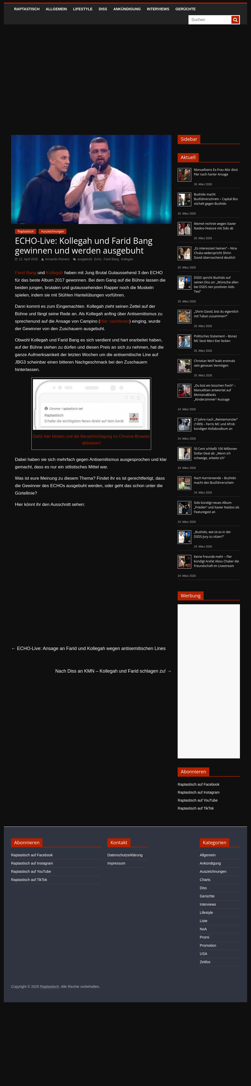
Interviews (158, 9)
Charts (205, 880)
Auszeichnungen (52, 231)
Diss (103, 9)
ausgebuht (84, 259)
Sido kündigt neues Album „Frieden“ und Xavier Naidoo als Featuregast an (216, 507)
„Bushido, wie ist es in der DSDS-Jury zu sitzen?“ (212, 534)
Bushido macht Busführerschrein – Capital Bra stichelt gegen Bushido (216, 199)
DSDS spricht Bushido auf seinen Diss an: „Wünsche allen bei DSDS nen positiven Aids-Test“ (216, 284)
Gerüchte (186, 9)
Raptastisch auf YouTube (198, 800)
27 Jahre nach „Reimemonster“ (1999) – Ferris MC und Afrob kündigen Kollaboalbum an (216, 424)
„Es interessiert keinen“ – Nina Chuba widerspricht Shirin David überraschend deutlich (215, 253)
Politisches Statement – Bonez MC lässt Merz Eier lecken (215, 338)
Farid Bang (111, 259)
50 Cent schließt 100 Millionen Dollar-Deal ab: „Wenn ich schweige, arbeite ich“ (215, 453)
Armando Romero (57, 259)
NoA (203, 929)
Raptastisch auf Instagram (199, 792)
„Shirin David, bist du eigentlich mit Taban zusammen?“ (216, 313)
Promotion (208, 945)
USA (203, 954)
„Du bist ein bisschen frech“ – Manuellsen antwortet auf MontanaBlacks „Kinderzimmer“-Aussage (215, 392)
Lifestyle (82, 9)
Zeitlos (205, 962)
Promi (204, 937)
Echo (97, 259)
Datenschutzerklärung (124, 855)
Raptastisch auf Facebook (198, 784)
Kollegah (127, 259)
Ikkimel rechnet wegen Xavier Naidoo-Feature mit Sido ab (215, 225)
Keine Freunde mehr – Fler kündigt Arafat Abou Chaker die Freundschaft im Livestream (216, 561)
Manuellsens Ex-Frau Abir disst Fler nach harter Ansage (216, 172)
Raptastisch (27, 9)
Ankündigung (127, 9)
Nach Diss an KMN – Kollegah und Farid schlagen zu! (113, 671)
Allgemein (56, 9)
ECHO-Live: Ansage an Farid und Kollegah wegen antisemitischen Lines (88, 648)
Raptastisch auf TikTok (196, 808)
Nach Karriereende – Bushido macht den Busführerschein (215, 480)
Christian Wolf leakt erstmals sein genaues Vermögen (214, 363)
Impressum (116, 863)
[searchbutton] (235, 20)
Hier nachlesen (114, 321)
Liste (203, 921)
